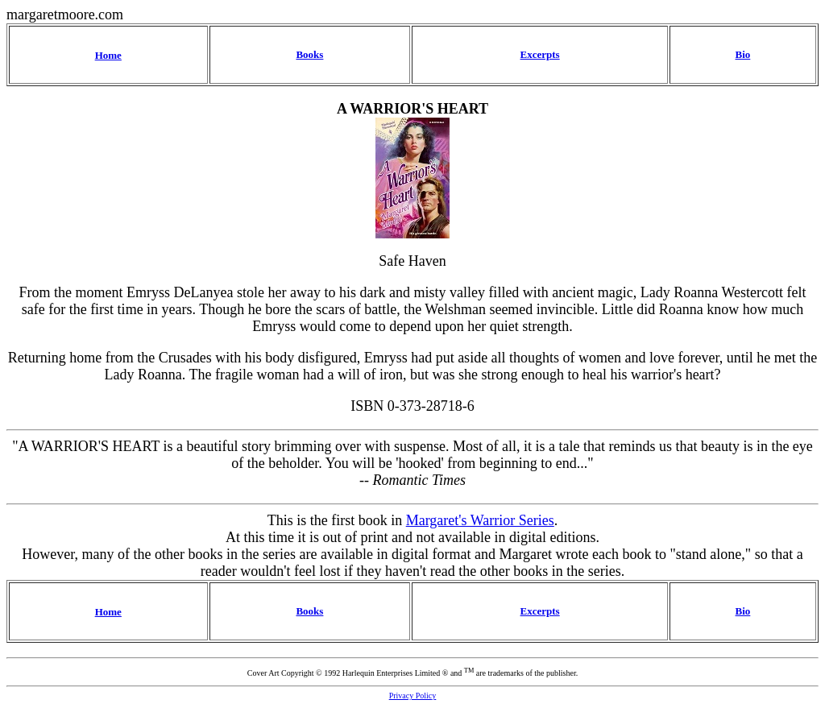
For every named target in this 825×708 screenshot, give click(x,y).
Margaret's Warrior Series (480, 520)
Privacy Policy (413, 695)
